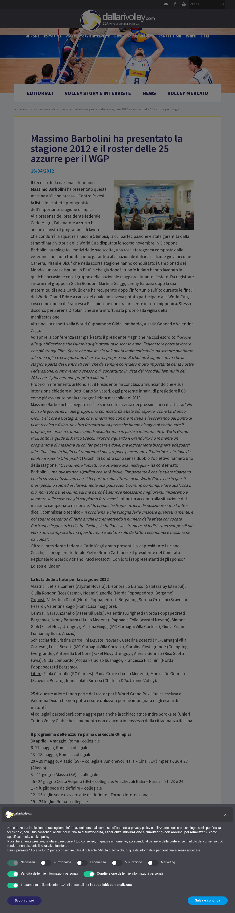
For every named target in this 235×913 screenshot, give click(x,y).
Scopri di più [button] (24, 900)
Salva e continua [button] (207, 900)
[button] (225, 814)
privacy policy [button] (140, 828)
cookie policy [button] (40, 837)
